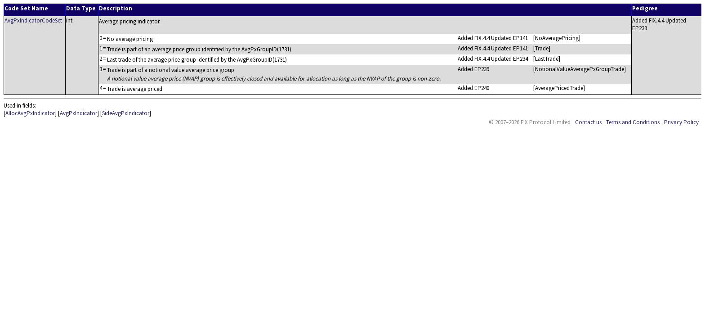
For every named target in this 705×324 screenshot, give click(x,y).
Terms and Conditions (633, 122)
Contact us (588, 122)
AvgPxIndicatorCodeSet (33, 20)
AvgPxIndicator (78, 113)
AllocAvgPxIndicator (30, 113)
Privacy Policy (681, 122)
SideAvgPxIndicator (125, 113)
